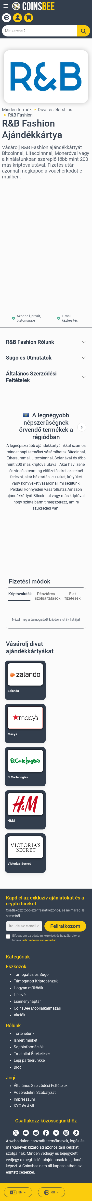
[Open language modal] (6, 17)
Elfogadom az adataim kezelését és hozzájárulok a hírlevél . (46, 938)
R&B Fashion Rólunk (30, 342)
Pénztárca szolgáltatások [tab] (46, 596)
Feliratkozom (65, 926)
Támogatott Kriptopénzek (36, 981)
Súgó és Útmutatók (29, 357)
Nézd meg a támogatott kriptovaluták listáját (46, 619)
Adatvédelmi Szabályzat (35, 1092)
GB (51, 1192)
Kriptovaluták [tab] (19, 594)
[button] (6, 6)
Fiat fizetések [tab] (72, 596)
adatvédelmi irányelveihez (39, 940)
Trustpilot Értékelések (32, 1053)
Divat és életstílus (55, 109)
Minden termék (17, 109)
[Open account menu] (17, 17)
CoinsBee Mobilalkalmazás (37, 1008)
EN (18, 1192)
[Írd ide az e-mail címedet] (24, 926)
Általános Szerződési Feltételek (31, 376)
